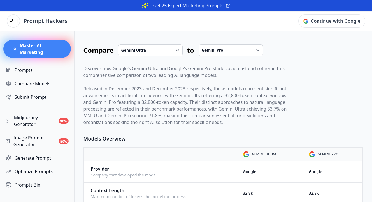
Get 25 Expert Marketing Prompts (191, 6)
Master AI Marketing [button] (27, 48)
